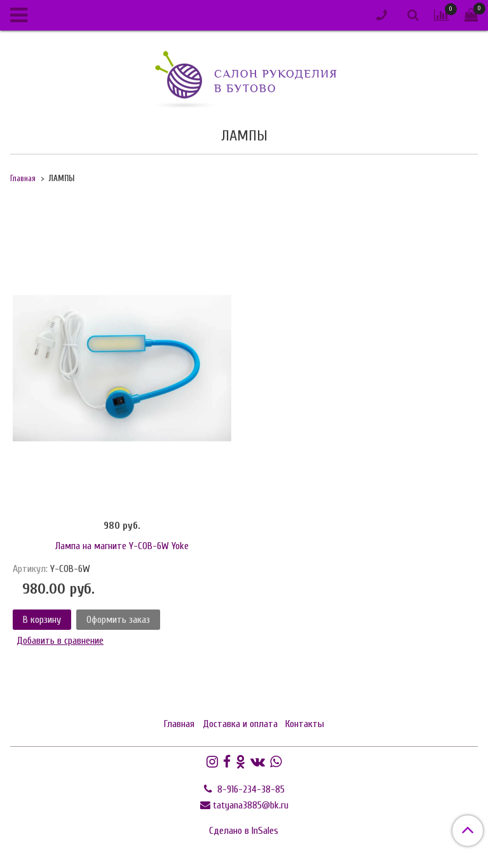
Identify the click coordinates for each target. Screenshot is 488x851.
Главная (23, 178)
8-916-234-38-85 (250, 789)
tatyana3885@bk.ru (250, 805)
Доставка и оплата (240, 724)
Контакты (304, 724)
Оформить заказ (118, 619)
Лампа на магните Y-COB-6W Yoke (122, 546)
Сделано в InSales (243, 831)
